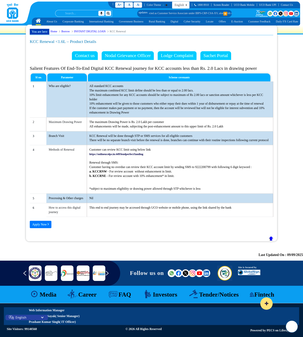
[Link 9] (83, 273)
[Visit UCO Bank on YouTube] (291, 13)
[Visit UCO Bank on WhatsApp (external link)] (171, 273)
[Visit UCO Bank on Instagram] (286, 13)
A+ (119, 4)
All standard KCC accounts (106, 86)
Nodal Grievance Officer (128, 55)
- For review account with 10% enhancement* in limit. (131, 175)
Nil (91, 198)
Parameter (67, 77)
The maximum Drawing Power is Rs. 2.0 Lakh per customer (126, 122)
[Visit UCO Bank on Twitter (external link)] (185, 273)
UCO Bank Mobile (244, 4)
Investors (165, 294)
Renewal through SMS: (103, 162)
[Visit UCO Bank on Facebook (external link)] (178, 273)
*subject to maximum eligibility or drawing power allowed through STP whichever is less (144, 188)
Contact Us (287, 4)
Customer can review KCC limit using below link (120, 149)
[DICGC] (51, 273)
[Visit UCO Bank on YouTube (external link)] (199, 273)
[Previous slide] (22, 275)
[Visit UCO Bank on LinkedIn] (296, 13)
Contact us (85, 55)
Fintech (264, 294)
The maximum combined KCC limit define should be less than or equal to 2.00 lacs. (141, 90)
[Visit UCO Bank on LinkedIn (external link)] (206, 273)
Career (87, 294)
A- (138, 4)
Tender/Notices (219, 294)
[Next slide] (110, 275)
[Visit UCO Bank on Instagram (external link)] (192, 273)
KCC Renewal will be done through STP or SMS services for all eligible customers (140, 135)
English (20, 317)
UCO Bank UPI (267, 4)
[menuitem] (38, 22)
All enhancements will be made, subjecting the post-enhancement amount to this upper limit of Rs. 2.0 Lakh (156, 126)
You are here (39, 31)
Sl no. (38, 77)
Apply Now (40, 224)
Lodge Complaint (177, 55)
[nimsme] (35, 273)
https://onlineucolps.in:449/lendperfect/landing (116, 154)
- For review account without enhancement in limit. (130, 171)
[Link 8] (67, 273)
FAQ (124, 294)
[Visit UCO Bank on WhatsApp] (270, 13)
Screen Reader (221, 4)
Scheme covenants (179, 77)
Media (48, 294)
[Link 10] (99, 273)
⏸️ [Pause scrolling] (225, 14)
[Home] (12, 12)
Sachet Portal (215, 55)
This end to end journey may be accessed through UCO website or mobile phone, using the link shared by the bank (160, 207)
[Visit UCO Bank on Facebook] (275, 13)
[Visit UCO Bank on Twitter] (280, 13)
